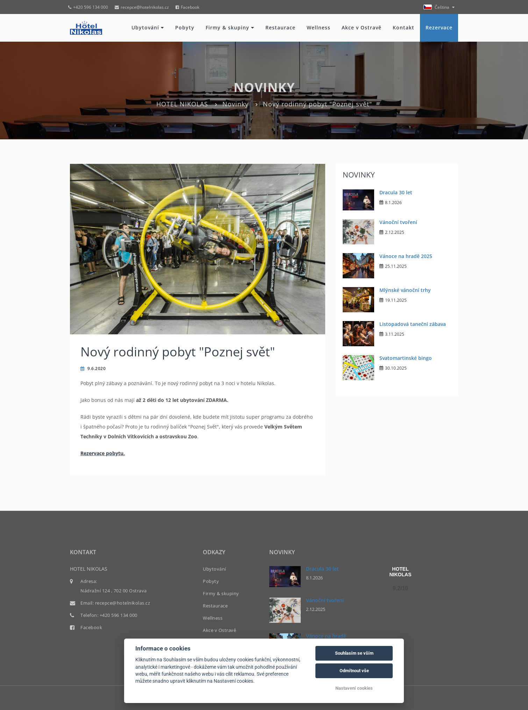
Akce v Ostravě (361, 27)
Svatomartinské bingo (405, 358)
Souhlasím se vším (354, 653)
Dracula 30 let (395, 192)
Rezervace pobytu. (102, 453)
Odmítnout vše (354, 670)
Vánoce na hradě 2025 (405, 256)
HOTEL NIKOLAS (182, 104)
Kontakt (403, 27)
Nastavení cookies (354, 688)
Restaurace (280, 27)
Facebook (187, 7)
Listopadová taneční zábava (412, 324)
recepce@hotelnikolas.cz (142, 7)
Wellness (318, 27)
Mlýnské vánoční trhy (405, 290)
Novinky (235, 104)
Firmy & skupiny (230, 27)
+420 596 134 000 (88, 7)
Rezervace (439, 27)
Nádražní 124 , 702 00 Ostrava (113, 590)
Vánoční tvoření (398, 222)
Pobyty (184, 27)
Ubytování (147, 27)
